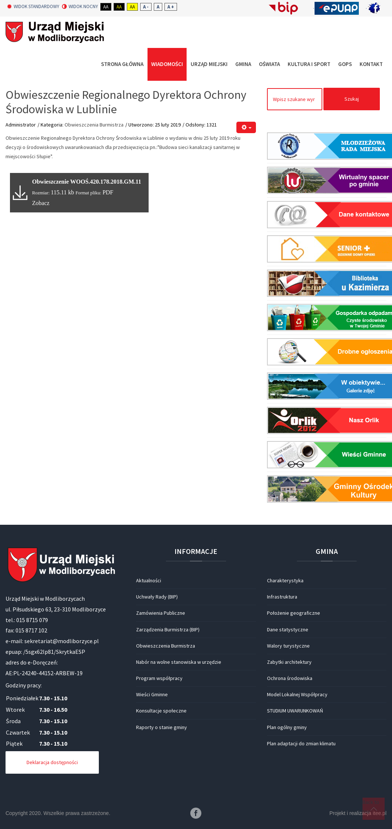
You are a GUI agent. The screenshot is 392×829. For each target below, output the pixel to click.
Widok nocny (80, 6)
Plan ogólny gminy (287, 727)
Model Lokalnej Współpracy (297, 694)
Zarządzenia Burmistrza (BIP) (168, 629)
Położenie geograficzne (293, 613)
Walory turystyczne (288, 645)
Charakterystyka (285, 580)
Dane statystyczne (287, 629)
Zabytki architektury (289, 662)
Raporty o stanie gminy (161, 727)
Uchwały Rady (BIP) (157, 596)
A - (146, 7)
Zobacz (40, 203)
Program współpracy (159, 678)
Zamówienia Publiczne (160, 613)
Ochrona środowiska (289, 678)
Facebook (196, 813)
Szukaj (351, 99)
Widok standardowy (33, 6)
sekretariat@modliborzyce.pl (61, 641)
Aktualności (148, 580)
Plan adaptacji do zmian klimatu (301, 743)
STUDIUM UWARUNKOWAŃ (295, 710)
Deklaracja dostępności (52, 762)
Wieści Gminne (152, 694)
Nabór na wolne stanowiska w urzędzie (178, 662)
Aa (105, 7)
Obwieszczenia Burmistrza (94, 124)
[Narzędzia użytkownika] (246, 127)
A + (170, 7)
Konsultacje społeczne (161, 710)
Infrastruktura (282, 596)
